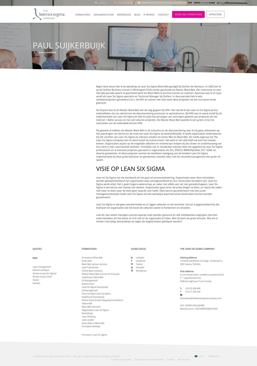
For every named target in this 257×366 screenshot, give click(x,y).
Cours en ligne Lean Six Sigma (96, 293)
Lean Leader (88, 319)
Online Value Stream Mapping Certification (102, 300)
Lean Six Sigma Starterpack (95, 287)
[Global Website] (193, 1)
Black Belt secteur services (94, 264)
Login (219, 2)
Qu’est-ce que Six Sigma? (45, 273)
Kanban (36, 283)
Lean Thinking (88, 316)
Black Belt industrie (91, 306)
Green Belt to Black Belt (93, 323)
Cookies (170, 359)
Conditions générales (121, 359)
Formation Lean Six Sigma (94, 334)
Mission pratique (41, 270)
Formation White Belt (92, 257)
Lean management (42, 266)
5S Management (90, 280)
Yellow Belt (87, 303)
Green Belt (87, 260)
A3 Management (90, 290)
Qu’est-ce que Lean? (42, 276)
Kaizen (36, 279)
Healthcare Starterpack (93, 296)
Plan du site (183, 359)
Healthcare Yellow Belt (92, 277)
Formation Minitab (91, 326)
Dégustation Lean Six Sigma (95, 309)
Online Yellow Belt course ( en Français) (100, 273)
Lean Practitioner (90, 267)
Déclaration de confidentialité (149, 359)
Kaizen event (88, 283)
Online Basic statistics (92, 270)
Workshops (87, 313)
